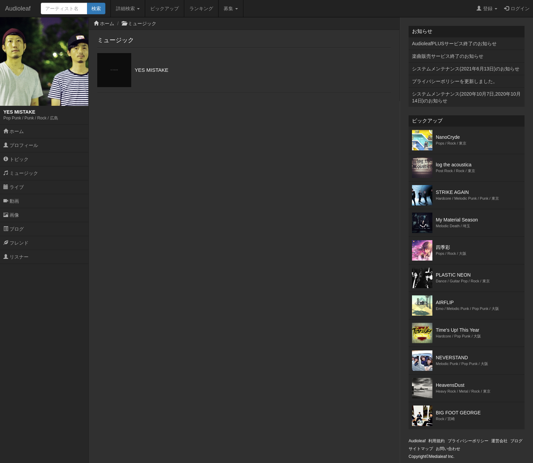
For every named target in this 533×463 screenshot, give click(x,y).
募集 (231, 8)
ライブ (13, 187)
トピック (16, 159)
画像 (11, 215)
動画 (11, 201)
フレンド (16, 243)
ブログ (13, 229)
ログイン (517, 8)
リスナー (16, 257)
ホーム (13, 131)
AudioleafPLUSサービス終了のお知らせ (454, 43)
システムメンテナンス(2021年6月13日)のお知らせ (465, 68)
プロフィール (20, 145)
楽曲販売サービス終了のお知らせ (447, 56)
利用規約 (436, 441)
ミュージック (20, 173)
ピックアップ (164, 8)
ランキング (201, 8)
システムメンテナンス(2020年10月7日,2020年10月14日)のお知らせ (466, 97)
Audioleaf (18, 8)
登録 (487, 8)
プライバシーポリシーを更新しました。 (455, 81)
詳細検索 (128, 8)
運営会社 (499, 441)
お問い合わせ (448, 448)
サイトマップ (421, 448)
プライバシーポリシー (468, 441)
